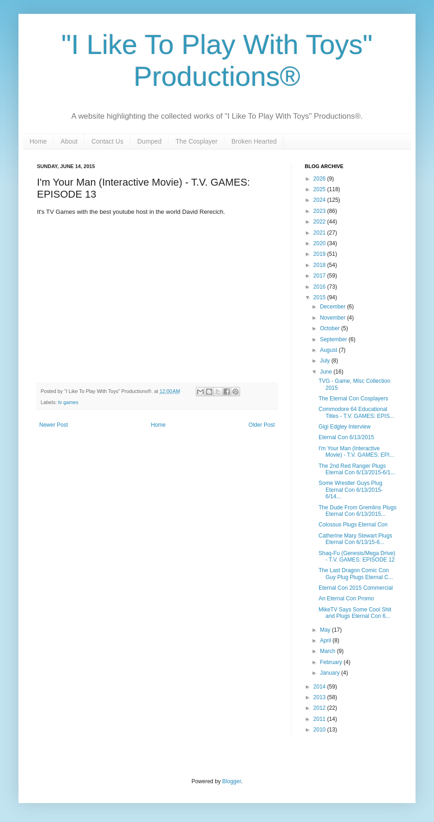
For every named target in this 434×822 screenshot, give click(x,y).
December (333, 306)
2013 (320, 697)
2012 (320, 708)
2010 (320, 729)
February (332, 662)
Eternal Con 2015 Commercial (356, 588)
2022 (320, 221)
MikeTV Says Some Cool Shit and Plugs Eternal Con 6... (355, 612)
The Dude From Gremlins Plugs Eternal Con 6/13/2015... (358, 510)
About (69, 141)
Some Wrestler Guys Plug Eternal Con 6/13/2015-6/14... (351, 490)
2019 (320, 254)
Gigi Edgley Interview (345, 426)
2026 (320, 178)
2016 (320, 287)
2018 (320, 265)
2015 (320, 297)
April (326, 640)
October (330, 328)
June (326, 372)
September (334, 339)
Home (38, 141)
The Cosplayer (196, 141)
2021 (320, 233)
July (326, 360)
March (328, 651)
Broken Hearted (254, 141)
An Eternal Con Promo (346, 598)
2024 (320, 200)
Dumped (149, 141)
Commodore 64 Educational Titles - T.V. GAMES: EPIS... (356, 412)
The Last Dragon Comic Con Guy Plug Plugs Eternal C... (356, 573)
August (329, 350)
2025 (320, 189)
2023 (320, 211)
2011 (320, 719)
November (333, 317)
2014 (320, 686)
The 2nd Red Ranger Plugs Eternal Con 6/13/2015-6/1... (357, 469)
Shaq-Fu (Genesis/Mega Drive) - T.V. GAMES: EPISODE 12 (357, 556)
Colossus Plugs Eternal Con (353, 524)
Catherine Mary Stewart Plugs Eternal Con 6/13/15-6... (355, 538)
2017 (320, 275)
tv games (68, 402)
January (330, 673)
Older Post (261, 425)
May (326, 630)
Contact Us (107, 141)
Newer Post (53, 425)
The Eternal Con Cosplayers (353, 398)
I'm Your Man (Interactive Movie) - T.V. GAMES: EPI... (356, 451)
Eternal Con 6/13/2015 (346, 437)
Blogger (231, 781)
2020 (320, 243)
